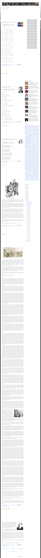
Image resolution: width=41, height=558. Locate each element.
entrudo (9, 506)
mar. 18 (28, 228)
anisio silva (30, 128)
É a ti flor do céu (5, 125)
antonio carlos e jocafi (30, 129)
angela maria (26, 128)
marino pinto (30, 164)
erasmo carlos (37, 146)
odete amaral (26, 169)
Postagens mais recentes (6, 548)
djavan (31, 143)
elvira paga (33, 145)
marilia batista (27, 164)
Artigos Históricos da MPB (32, 23)
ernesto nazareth (27, 147)
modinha (9, 65)
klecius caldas (28, 160)
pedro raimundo (30, 173)
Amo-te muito (5, 73)
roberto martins (27, 175)
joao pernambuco (32, 157)
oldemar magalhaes (31, 169)
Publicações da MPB (32, 21)
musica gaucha (29, 167)
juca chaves (32, 159)
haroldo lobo (33, 153)
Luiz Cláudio (7, 22)
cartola (32, 138)
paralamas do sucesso (32, 171)
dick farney (32, 142)
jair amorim (26, 156)
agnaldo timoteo (31, 126)
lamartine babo (36, 160)
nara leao (32, 167)
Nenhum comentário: (12, 64)
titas (32, 177)
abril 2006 (28, 205)
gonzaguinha (31, 152)
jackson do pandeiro (36, 155)
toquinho (37, 177)
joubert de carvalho (27, 159)
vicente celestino (34, 178)
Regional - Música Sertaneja (32, 44)
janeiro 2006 (28, 241)
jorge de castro (27, 158)
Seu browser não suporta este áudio (8, 25)
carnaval (6, 226)
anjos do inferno (34, 128)
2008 (26, 198)
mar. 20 (28, 226)
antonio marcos (35, 129)
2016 (26, 189)
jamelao (33, 156)
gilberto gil (37, 151)
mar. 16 (28, 230)
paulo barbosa (32, 172)
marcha (33, 163)
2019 (26, 186)
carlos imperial (32, 137)
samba (26, 176)
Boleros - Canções (32, 26)
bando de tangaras (27, 133)
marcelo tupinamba (29, 163)
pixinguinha (34, 173)
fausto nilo (37, 148)
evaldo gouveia (32, 147)
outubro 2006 (28, 203)
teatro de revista (28, 177)
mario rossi (26, 165)
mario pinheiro (37, 164)
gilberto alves (34, 151)
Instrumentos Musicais (32, 39)
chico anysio (33, 139)
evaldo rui (35, 147)
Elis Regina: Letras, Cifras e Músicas (33, 118)
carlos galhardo (27, 137)
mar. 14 (28, 232)
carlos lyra (35, 137)
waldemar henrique (34, 179)
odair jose (37, 168)
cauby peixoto (30, 139)
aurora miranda (32, 131)
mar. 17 (28, 229)
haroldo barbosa (29, 153)
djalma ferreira (28, 143)
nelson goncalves (36, 167)
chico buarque (37, 139)
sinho (36, 176)
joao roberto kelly (37, 157)
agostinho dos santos (36, 126)
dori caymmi (37, 143)
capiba (30, 136)
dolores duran (34, 143)
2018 (26, 187)
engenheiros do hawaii (30, 146)
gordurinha (34, 152)
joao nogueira (28, 157)
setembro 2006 (28, 204)
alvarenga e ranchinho (36, 127)
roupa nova (36, 175)
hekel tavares (37, 153)
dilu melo (36, 142)
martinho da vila (35, 165)
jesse (34, 156)
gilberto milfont (27, 152)
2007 (26, 199)
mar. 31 (28, 207)
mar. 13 (28, 233)
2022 (26, 185)
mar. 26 (28, 219)
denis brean (28, 142)
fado (31, 148)
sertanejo (31, 176)
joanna (36, 156)
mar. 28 (28, 217)
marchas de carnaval (36, 163)
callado (26, 135)
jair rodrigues (29, 156)
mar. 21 (28, 225)
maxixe (38, 165)
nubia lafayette (33, 168)
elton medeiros (29, 145)
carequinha (32, 136)
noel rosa (29, 168)
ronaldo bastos (32, 175)
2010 (26, 196)
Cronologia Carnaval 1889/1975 (32, 34)
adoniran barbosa (33, 125)
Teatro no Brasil (32, 46)
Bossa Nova (31, 28)
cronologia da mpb (28, 140)
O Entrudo (4, 234)
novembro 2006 (29, 202)
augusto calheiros (27, 131)
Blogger (22, 556)
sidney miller (34, 176)
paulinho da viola (28, 172)
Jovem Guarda (32, 41)
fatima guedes (34, 148)
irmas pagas (26, 155)
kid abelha (36, 159)
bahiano (26, 132)
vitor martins (29, 179)
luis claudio (6, 65)
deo (30, 142)
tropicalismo (28, 178)
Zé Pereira (4, 165)
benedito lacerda (36, 133)
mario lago (33, 164)
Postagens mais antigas (20, 548)
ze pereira (9, 226)
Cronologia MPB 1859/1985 (32, 31)
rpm (38, 175)
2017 (26, 188)
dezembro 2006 (29, 201)
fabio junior (29, 148)
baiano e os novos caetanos (31, 132)
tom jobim (34, 177)
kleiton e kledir (32, 160)
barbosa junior (32, 133)
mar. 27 (28, 218)
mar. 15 (28, 231)
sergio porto (28, 176)
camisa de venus (29, 135)
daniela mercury (30, 141)
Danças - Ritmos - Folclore (32, 36)
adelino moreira (27, 125)
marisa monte (30, 165)
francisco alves (32, 150)
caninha (28, 136)
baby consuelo (37, 131)
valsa (31, 178)
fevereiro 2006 (28, 240)
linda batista (27, 161)
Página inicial (13, 548)
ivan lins (32, 155)
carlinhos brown (37, 136)
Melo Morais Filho (6, 509)
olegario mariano (37, 169)
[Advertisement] (12, 15)
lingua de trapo (31, 161)
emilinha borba (37, 145)
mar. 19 (28, 227)
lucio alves (36, 161)
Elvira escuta (4, 8)
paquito (26, 171)
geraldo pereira (29, 151)
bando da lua (37, 132)
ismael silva (29, 155)
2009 (26, 197)
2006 (26, 200)
